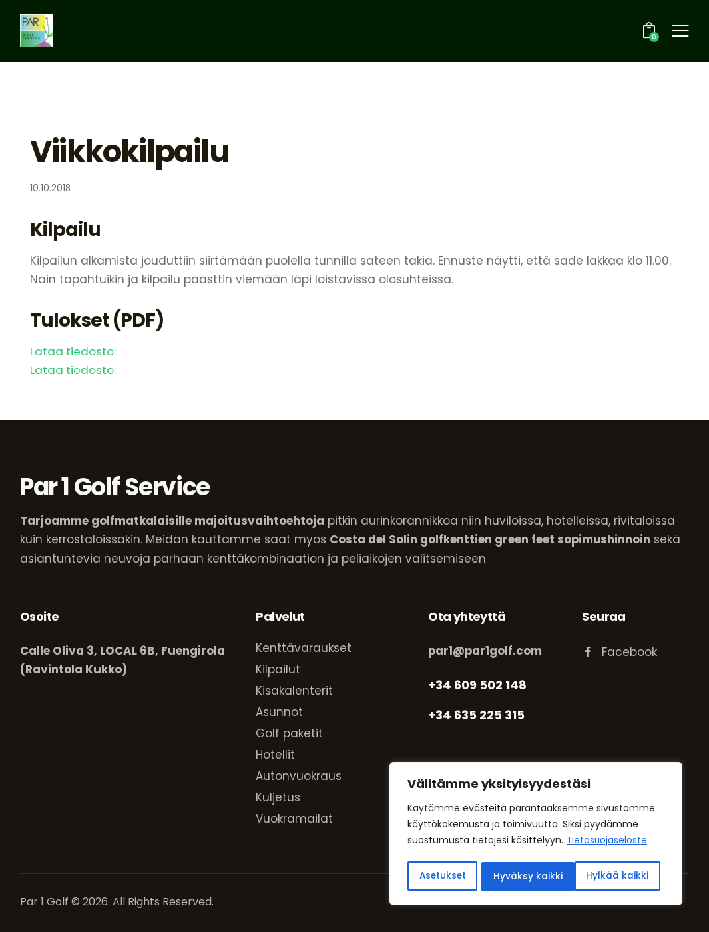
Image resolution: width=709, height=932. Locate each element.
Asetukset (443, 876)
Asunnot (279, 711)
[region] (535, 835)
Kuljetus (278, 797)
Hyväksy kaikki (619, 876)
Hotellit (275, 754)
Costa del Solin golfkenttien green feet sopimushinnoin (491, 539)
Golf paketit (289, 733)
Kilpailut (278, 669)
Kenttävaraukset (304, 647)
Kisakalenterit (294, 690)
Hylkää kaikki (526, 876)
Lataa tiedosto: (73, 351)
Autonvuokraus (299, 775)
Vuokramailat (294, 818)
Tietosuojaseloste (607, 843)
